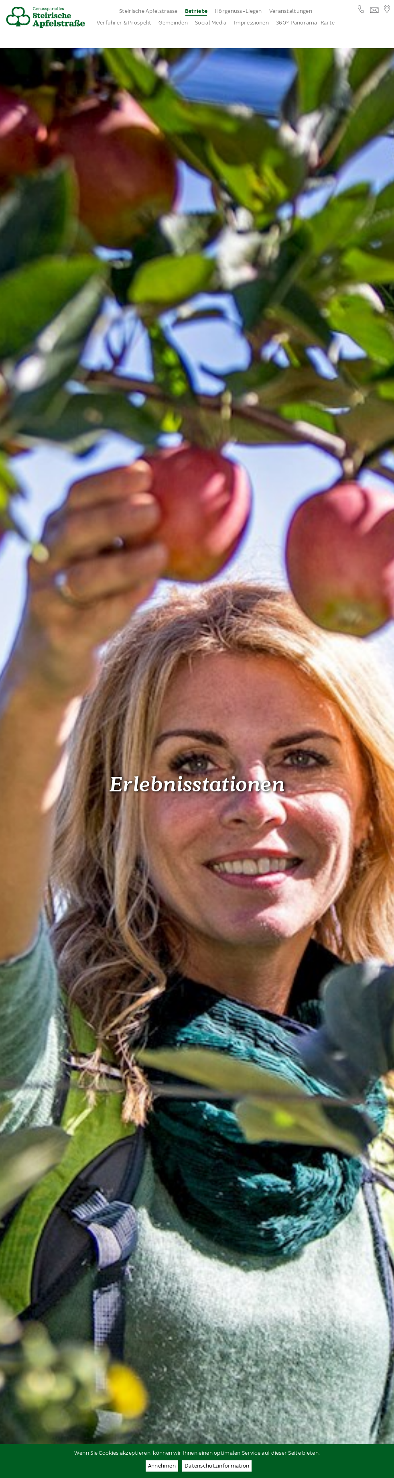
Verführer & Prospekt (124, 23)
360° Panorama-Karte (305, 23)
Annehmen (162, 1466)
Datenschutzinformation (217, 1466)
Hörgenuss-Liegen (238, 11)
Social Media (210, 23)
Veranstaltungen (290, 11)
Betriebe (196, 11)
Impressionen (251, 23)
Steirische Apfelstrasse (148, 11)
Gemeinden (173, 23)
